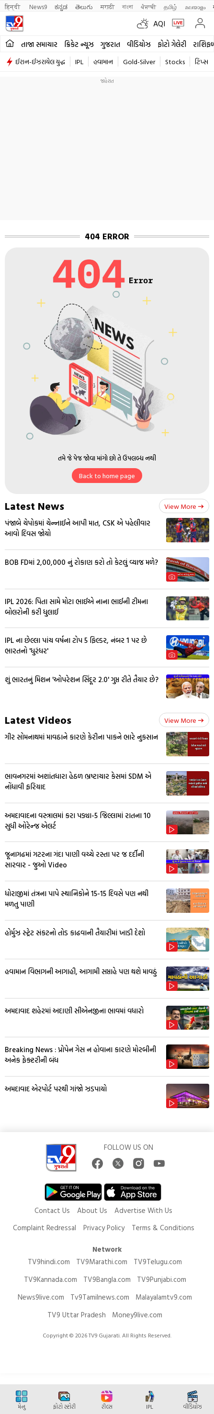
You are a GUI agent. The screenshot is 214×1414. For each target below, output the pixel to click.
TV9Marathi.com (101, 1261)
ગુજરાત (110, 44)
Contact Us (52, 1210)
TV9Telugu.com (158, 1261)
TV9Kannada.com (50, 1279)
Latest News (34, 506)
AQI (159, 23)
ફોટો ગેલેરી (172, 44)
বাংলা (127, 6)
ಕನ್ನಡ (61, 6)
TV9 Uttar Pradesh (76, 1314)
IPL (79, 61)
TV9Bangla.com (107, 1279)
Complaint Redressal (44, 1227)
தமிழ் (170, 6)
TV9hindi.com (49, 1261)
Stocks (175, 61)
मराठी (107, 6)
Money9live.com (137, 1314)
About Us (92, 1210)
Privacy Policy (103, 1227)
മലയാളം (195, 6)
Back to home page (107, 476)
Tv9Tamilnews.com (99, 1296)
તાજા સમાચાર (39, 44)
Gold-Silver (139, 61)
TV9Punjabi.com (161, 1279)
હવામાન (103, 61)
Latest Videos (38, 720)
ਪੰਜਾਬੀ (148, 6)
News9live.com (41, 1296)
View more (184, 506)
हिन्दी (13, 6)
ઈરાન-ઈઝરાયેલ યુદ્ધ (40, 61)
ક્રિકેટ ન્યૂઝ (79, 44)
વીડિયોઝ (139, 44)
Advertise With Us (143, 1210)
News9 (38, 6)
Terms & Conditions (163, 1227)
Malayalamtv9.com (163, 1296)
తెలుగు (84, 6)
